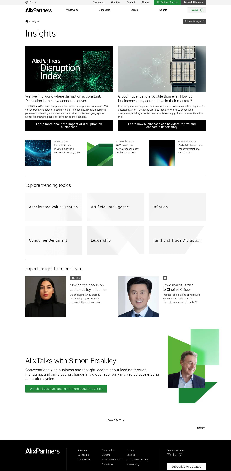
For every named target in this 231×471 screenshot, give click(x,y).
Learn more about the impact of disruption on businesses (69, 125)
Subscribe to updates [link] (186, 466)
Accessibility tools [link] (193, 2)
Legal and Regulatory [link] (137, 459)
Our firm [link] (115, 2)
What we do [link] (72, 10)
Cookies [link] (131, 454)
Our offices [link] (107, 464)
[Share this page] (194, 21)
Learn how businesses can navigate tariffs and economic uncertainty (162, 125)
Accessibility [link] (133, 464)
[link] (38, 10)
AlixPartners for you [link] (167, 2)
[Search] (197, 10)
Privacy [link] (130, 450)
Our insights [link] (108, 450)
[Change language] (31, 2)
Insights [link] (163, 10)
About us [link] (82, 450)
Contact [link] (131, 2)
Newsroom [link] (98, 2)
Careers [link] (134, 10)
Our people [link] (104, 10)
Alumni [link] (145, 2)
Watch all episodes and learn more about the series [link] (66, 388)
